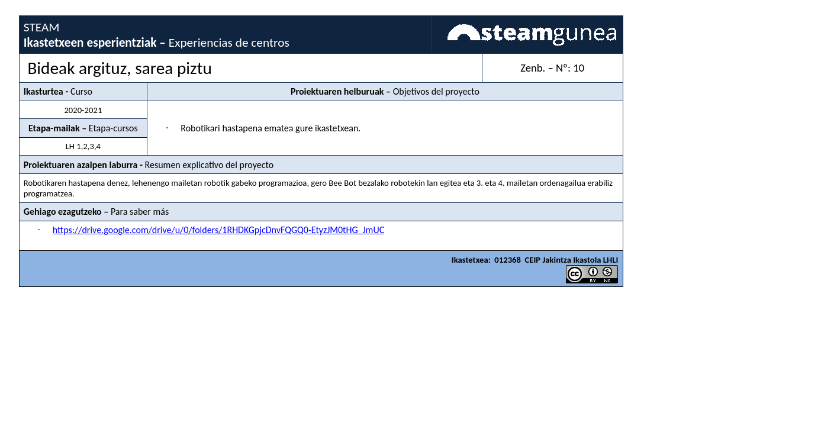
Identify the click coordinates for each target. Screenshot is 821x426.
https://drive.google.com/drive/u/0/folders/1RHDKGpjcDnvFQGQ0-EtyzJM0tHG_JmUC (218, 229)
